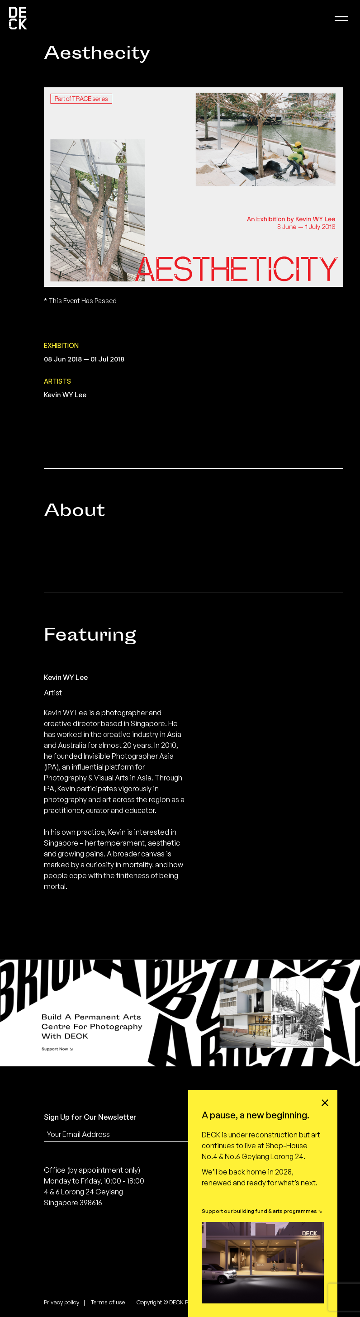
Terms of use (108, 1302)
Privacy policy (61, 1302)
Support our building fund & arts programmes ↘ (262, 1211)
